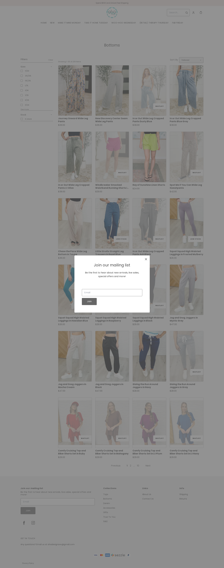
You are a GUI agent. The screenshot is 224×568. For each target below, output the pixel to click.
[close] (146, 259)
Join (89, 301)
